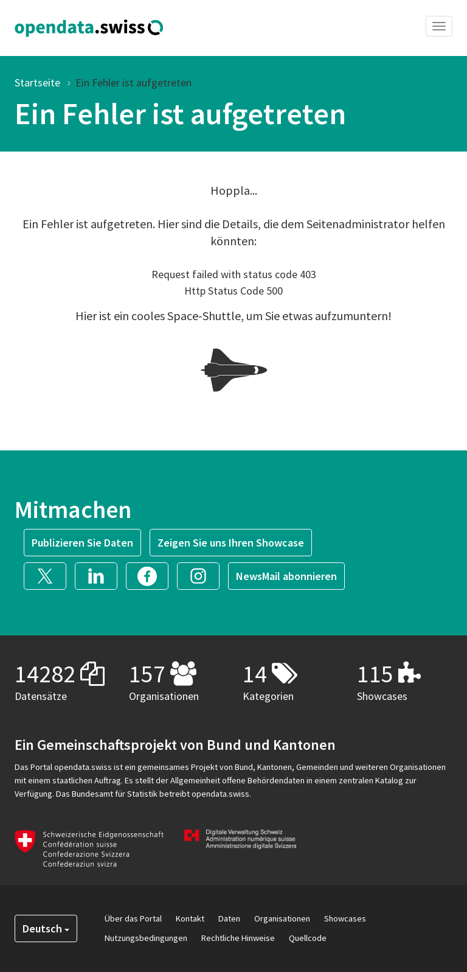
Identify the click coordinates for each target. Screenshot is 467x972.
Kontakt (190, 918)
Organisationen (282, 918)
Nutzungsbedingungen (146, 937)
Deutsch (45, 928)
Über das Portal (133, 918)
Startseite (37, 82)
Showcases (345, 918)
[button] (49, 575)
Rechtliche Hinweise (238, 937)
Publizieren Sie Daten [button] (82, 543)
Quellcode (308, 937)
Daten (229, 918)
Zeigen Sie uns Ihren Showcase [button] (230, 543)
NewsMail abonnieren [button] (286, 576)
